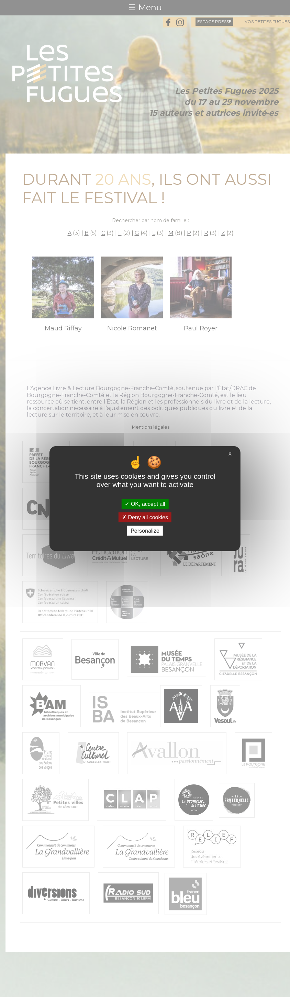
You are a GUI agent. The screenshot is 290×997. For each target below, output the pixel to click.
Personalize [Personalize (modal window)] (145, 531)
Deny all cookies (145, 517)
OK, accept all (145, 504)
